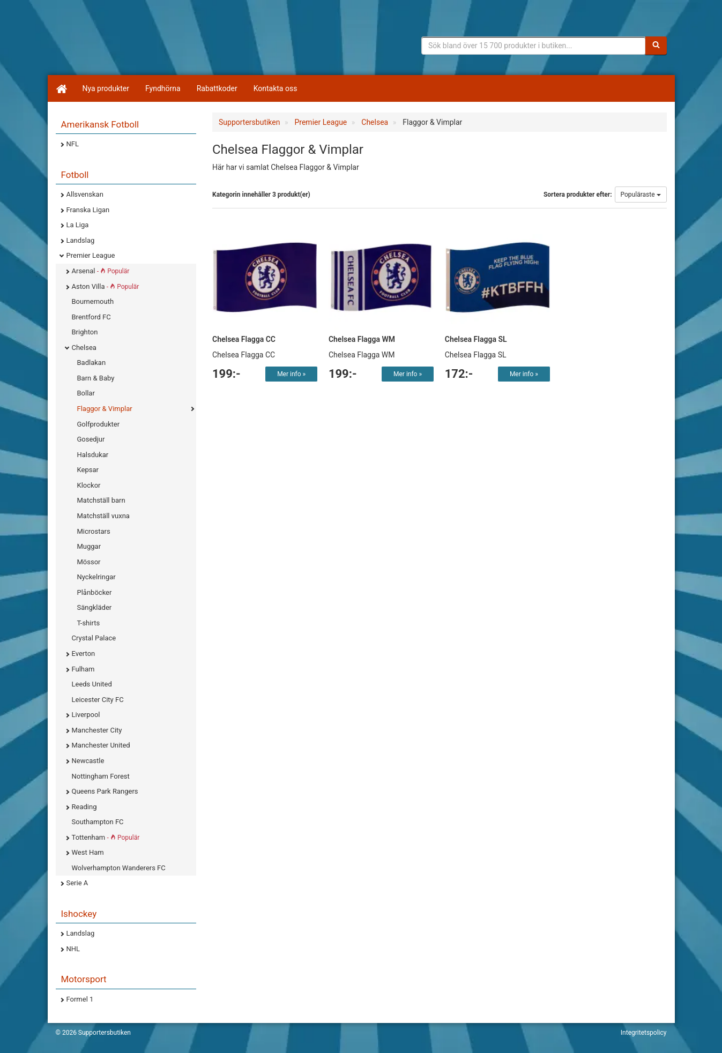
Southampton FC (98, 822)
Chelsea (84, 347)
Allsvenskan (84, 194)
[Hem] (61, 88)
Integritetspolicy (644, 1032)
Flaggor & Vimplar (104, 409)
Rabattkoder (217, 88)
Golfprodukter (98, 424)
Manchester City (97, 730)
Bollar (86, 393)
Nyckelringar (96, 577)
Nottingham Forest (101, 776)
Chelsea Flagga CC (244, 339)
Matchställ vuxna (103, 516)
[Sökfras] (533, 45)
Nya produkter (106, 88)
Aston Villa (105, 286)
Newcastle (88, 761)
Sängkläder (94, 607)
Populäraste (641, 194)
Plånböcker (94, 592)
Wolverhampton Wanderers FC (119, 868)
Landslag (80, 240)
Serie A (77, 883)
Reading (84, 807)
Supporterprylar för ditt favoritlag (139, 43)
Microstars (93, 531)
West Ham (88, 852)
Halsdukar (93, 455)
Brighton (85, 332)
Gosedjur (91, 439)
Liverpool (86, 715)
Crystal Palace (94, 638)
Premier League (90, 255)
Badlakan (91, 363)
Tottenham (106, 837)
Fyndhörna (163, 88)
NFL (72, 144)
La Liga (77, 225)
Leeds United (92, 684)
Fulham (83, 669)
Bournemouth (93, 301)
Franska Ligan (88, 210)
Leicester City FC (98, 700)
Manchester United (101, 745)
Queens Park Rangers (105, 791)
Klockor (89, 485)
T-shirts (88, 623)
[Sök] (656, 45)
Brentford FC (91, 317)
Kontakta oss (275, 88)
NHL (73, 949)
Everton (83, 653)
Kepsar (88, 470)
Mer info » (291, 374)
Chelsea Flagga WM (362, 339)
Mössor (89, 562)
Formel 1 (80, 999)
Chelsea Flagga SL (476, 339)
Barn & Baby (96, 378)
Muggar (89, 546)
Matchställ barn (101, 500)
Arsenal (101, 271)
